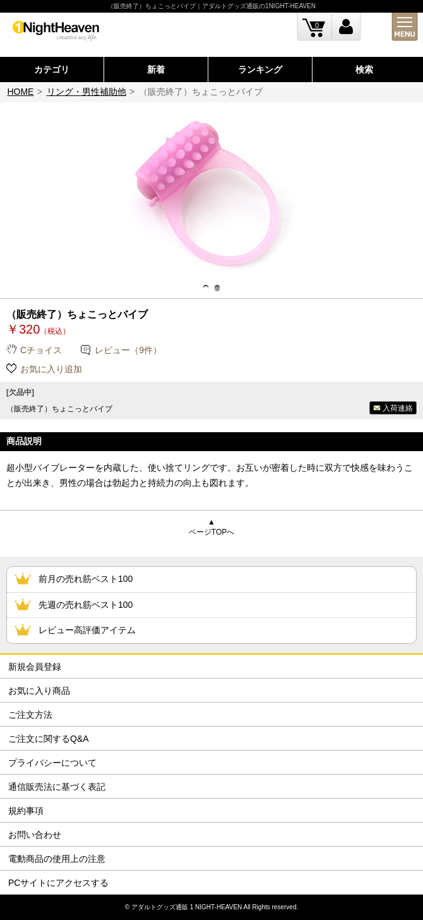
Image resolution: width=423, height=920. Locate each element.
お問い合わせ (34, 835)
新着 (156, 69)
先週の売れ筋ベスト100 (86, 605)
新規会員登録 (34, 667)
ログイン (346, 27)
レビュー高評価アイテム (87, 630)
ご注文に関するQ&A (48, 739)
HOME (20, 92)
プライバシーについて (52, 763)
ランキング (260, 69)
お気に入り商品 (39, 691)
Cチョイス (41, 350)
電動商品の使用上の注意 (56, 859)
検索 (364, 69)
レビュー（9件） (128, 350)
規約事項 (26, 811)
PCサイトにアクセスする (58, 883)
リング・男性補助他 (86, 92)
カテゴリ (51, 69)
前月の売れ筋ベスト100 (86, 579)
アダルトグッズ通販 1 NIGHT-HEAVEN (186, 907)
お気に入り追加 (51, 369)
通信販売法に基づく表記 (56, 787)
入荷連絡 (398, 408)
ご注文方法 (30, 715)
